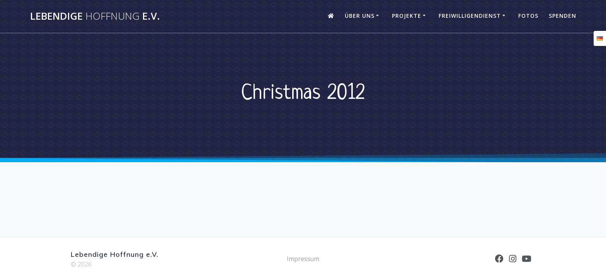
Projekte (406, 15)
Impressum (303, 259)
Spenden (562, 15)
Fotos (528, 15)
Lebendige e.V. (95, 16)
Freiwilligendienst (470, 15)
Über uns (359, 15)
